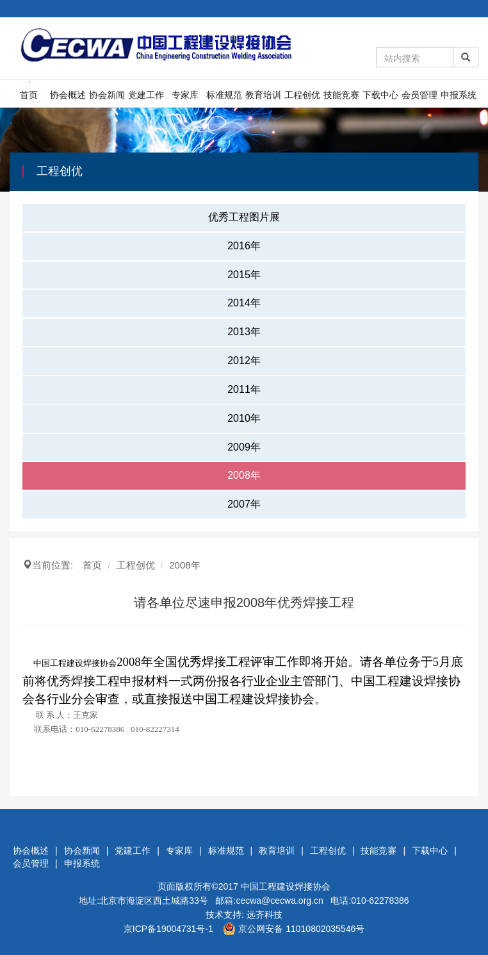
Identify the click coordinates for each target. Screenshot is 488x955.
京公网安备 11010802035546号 (293, 928)
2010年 (244, 418)
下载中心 (380, 95)
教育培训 (263, 95)
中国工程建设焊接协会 (285, 886)
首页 (29, 95)
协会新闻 (107, 95)
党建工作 (146, 95)
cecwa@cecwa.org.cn (279, 900)
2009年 (244, 447)
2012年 (244, 360)
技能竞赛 (341, 95)
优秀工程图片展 (244, 217)
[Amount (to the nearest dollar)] (415, 57)
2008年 (244, 475)
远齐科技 (264, 914)
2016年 (244, 245)
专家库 (185, 95)
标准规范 (224, 95)
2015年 (244, 274)
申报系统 (458, 95)
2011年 (244, 389)
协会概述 (68, 95)
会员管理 (419, 95)
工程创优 (302, 95)
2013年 (244, 331)
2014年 (244, 302)
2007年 (244, 504)
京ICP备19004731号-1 (168, 929)
